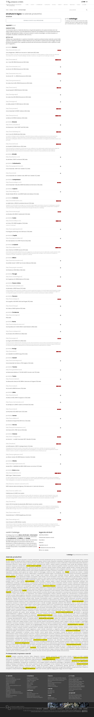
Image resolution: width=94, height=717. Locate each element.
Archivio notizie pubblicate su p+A (13, 685)
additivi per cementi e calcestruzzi (64, 618)
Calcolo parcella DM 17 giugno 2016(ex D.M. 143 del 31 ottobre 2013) (76, 682)
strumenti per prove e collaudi (62, 646)
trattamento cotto (11, 658)
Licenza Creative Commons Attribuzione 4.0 (71, 710)
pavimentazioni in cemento (80, 633)
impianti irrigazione (50, 569)
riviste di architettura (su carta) (47, 661)
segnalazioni (53, 709)
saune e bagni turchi (37, 575)
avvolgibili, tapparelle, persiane (54, 603)
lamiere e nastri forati (30, 621)
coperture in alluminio (22, 587)
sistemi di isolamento (30, 615)
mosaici (48, 656)
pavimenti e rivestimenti (73, 630)
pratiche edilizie (75, 662)
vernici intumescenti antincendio (45, 612)
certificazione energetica (32, 686)
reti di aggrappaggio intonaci (39, 624)
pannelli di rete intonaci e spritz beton (44, 609)
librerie (42, 563)
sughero (38, 580)
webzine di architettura (64, 661)
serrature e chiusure (82, 606)
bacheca (72, 4)
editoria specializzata (75, 576)
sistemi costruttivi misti (34, 649)
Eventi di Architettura (10, 678)
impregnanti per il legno (40, 617)
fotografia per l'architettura (28, 662)
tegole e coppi (68, 589)
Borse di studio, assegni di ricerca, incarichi (57, 679)
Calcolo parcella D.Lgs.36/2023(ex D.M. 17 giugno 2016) (75, 680)
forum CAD (29, 692)
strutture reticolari (36, 650)
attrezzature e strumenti (80, 640)
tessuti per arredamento (19, 566)
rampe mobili (74, 643)
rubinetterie (85, 573)
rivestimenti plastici (45, 610)
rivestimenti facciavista (70, 570)
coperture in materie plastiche (47, 587)
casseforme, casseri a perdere (56, 647)
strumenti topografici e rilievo (21, 647)
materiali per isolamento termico (52, 613)
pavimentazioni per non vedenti (79, 637)
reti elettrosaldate (53, 624)
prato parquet (35, 570)
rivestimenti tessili (56, 610)
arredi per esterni (46, 566)
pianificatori (55, 667)
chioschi (85, 566)
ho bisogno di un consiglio (33, 679)
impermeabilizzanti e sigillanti (14, 613)
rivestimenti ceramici (21, 610)
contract (78, 561)
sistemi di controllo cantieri (76, 600)
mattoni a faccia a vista (70, 626)
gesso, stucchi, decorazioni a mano (63, 607)
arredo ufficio (79, 559)
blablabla (29, 685)
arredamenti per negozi (68, 559)
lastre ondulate (48, 589)
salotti (24, 564)
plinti (26, 649)
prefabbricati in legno (45, 570)
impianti (8, 592)
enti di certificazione (25, 659)
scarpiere (29, 564)
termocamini (47, 601)
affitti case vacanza (41, 668)
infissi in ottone (32, 604)
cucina (24, 590)
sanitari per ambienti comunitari (20, 575)
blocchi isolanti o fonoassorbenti (29, 626)
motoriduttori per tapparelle (61, 604)
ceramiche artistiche (23, 656)
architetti (8, 665)
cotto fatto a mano (62, 576)
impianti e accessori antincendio (35, 596)
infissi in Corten (15, 604)
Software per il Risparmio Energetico (35, 697)
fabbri (31, 656)
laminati (82, 590)
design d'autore (15, 563)
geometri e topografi (75, 665)
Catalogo (8, 688)
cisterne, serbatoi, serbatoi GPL (60, 593)
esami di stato (30, 684)
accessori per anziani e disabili (79, 572)
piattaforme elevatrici (64, 643)
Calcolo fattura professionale (75, 678)
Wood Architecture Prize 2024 (75, 698)
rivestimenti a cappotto (53, 629)
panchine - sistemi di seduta (74, 569)
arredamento (10, 559)
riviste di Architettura (48, 659)
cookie (80, 709)
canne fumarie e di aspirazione (25, 593)
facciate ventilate (58, 626)
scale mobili (22, 644)
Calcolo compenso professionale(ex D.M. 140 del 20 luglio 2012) (76, 684)
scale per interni (30, 644)
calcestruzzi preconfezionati (35, 620)
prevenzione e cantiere (40, 640)
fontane (59, 567)
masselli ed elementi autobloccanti (71, 632)
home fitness (77, 573)
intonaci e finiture (30, 607)
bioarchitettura (10, 576)
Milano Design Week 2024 (74, 697)
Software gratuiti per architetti (33, 696)
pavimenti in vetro (41, 638)
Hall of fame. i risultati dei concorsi (13, 691)
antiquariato (36, 559)
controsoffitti (49, 607)
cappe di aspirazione (45, 590)
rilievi (27, 664)
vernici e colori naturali (17, 581)
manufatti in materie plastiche (53, 623)
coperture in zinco (83, 587)
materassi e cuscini (55, 563)
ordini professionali (37, 659)
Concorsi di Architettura (11, 680)
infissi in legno (24, 604)
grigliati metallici (26, 569)
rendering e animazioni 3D (17, 664)
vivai (63, 572)
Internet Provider (39, 581)
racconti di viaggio (67, 668)
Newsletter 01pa (51, 692)
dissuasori (44, 567)
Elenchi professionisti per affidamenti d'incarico (56, 681)
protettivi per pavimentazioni (23, 640)
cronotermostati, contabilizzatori (40, 595)
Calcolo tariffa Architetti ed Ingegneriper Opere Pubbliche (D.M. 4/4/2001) (77, 686)
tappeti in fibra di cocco (48, 580)
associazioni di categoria (13, 659)
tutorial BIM (71, 690)
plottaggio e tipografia (63, 662)
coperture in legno (34, 587)
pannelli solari (60, 578)
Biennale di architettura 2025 (75, 695)
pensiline (23, 570)
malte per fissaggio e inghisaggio (78, 621)
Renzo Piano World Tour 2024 (75, 696)
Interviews (8, 694)
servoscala (38, 644)
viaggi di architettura (31, 680)
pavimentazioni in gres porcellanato (50, 635)
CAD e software (29, 581)
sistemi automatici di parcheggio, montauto (54, 644)
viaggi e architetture (29, 668)
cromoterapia (58, 573)
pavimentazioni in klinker (67, 635)
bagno (67, 572)
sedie (34, 564)
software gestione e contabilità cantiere (56, 584)
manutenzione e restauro (44, 615)
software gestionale (38, 584)
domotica (71, 595)
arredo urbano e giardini (33, 566)
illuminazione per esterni (38, 569)
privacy (75, 709)
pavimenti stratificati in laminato (56, 638)
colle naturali (41, 576)
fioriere (54, 567)
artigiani (8, 656)
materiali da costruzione (46, 618)
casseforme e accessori (12, 641)
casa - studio (30, 683)
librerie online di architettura (28, 661)
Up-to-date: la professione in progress (14, 693)
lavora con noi (68, 709)
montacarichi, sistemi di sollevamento (46, 643)
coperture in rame (62, 587)
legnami (57, 621)
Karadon (37, 632)
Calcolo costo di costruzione (75, 688)
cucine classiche (55, 590)
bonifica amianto (57, 615)
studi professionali (82, 664)
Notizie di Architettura (10, 681)
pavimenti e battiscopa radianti (73, 578)
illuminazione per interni (34, 563)
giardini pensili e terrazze (73, 567)
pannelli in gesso (62, 627)
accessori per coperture (63, 586)
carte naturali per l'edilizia (23, 576)
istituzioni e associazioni (81, 658)
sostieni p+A (60, 709)
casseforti (53, 561)
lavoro (66, 4)
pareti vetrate (41, 629)
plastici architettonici (51, 662)
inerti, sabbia (19, 621)
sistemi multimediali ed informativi (34, 601)
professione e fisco (31, 688)
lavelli (86, 590)
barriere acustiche (68, 566)
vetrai (33, 658)
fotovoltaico (84, 576)
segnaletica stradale (12, 572)
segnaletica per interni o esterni (45, 564)
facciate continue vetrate (46, 626)
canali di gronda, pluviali (77, 586)
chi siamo (39, 709)
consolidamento (70, 647)
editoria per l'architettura (72, 659)
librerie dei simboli (31, 694)
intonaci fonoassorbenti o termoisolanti (22, 609)
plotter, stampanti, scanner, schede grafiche (28, 646)
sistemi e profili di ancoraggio (69, 629)
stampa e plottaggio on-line (46, 664)
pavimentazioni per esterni (13, 570)
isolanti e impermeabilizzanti (64, 612)
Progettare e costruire (10, 690)
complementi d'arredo (70, 561)
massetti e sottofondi (68, 623)
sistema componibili (60, 564)
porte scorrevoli (44, 606)
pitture (57, 609)
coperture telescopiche (24, 589)
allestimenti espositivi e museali (23, 559)
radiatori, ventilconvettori (20, 600)
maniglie (47, 563)
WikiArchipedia (51, 697)
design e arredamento (56, 665)
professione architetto (14, 4)
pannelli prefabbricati (19, 629)
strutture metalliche (75, 649)
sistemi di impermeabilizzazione (15, 615)
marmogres (56, 632)
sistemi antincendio (32, 600)
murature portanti (22, 627)
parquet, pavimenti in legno (31, 633)
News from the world (10, 689)
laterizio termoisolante (48, 621)
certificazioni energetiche (13, 662)
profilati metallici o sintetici (22, 624)
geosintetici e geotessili (81, 612)
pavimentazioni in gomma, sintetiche (30, 635)
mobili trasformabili (73, 563)
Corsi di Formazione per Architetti (13, 679)
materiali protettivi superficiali (55, 617)
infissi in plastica (41, 604)
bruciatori (80, 592)
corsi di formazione (51, 576)
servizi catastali (33, 664)
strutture (33, 647)
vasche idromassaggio (81, 575)
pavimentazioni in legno (81, 635)
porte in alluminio (18, 606)
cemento (54, 620)
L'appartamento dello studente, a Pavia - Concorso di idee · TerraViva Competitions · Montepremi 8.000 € (30, 1)
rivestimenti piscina (82, 570)
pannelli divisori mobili (50, 627)
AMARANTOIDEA (10, 28)
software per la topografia (23, 586)
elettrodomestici (74, 590)
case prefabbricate (42, 647)
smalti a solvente (67, 610)
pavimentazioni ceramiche (47, 633)
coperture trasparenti (37, 589)
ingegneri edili (41, 667)
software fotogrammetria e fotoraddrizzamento (19, 584)
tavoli (68, 564)
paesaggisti (48, 667)
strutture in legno (49, 649)
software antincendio (73, 581)
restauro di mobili (77, 656)
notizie (54, 4)
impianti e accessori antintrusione (53, 596)
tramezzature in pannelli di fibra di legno (28, 630)
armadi (42, 559)
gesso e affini (12, 621)
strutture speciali (46, 650)
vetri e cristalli (15, 607)
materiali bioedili (10, 578)
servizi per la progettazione (80, 661)
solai (42, 649)
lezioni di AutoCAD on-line (32, 693)
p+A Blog (8, 686)
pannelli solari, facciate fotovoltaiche (36, 598)
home (27, 4)
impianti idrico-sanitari (19, 598)
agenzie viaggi (51, 668)
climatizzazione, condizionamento (78, 593)
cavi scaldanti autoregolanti (42, 593)
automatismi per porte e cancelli (36, 603)
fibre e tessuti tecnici (63, 620)
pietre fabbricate (70, 638)
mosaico (20, 633)
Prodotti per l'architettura (11, 695)
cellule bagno (32, 573)
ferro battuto (23, 563)
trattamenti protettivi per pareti (15, 612)
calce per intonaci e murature (19, 620)
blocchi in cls (16, 626)
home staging (40, 662)
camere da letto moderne (23, 561)
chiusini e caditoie (11, 567)
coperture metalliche (11, 589)
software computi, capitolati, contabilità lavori (75, 583)
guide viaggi (58, 668)
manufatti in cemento (12, 623)
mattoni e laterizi (79, 623)
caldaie (86, 592)
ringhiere (80, 643)
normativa (53, 578)
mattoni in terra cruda (43, 578)
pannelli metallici (73, 627)
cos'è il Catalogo (12, 532)
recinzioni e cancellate (57, 570)
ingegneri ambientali (30, 667)
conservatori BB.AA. (30, 665)
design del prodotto (42, 665)
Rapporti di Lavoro (52, 685)
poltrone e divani (17, 564)
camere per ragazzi (36, 561)
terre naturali (58, 580)
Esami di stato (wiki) (52, 699)
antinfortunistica (67, 640)
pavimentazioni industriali (62, 637)
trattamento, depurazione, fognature (61, 601)
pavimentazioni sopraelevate (14, 638)
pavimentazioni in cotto (12, 635)
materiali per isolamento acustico (32, 613)
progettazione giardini (65, 667)
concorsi (47, 4)
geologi (66, 665)
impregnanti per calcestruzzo (25, 617)
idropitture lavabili (78, 607)
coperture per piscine (35, 567)
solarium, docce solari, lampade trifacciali (56, 575)
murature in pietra (11, 627)
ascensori (32, 643)
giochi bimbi (84, 567)
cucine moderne (65, 590)
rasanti (13, 610)
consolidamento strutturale (70, 615)
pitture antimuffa (68, 617)
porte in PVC (35, 606)
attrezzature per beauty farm (14, 573)
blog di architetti (60, 659)
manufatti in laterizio (39, 623)
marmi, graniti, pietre (46, 632)
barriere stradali (78, 566)
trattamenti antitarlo (68, 580)
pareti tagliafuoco (31, 629)
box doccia (25, 573)
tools (78, 4)
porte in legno (28, 606)
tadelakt (85, 656)
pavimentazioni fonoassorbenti (63, 633)
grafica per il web (19, 667)
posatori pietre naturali (64, 656)
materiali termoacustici (68, 613)
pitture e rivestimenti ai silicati (68, 609)
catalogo (12, 6)
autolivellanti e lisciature (22, 632)
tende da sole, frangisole (53, 572)
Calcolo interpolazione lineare (75, 689)
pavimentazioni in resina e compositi (44, 637)
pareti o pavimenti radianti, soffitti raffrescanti (61, 598)
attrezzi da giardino (57, 566)
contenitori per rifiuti (22, 567)
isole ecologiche (60, 569)
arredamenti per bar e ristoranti (53, 559)
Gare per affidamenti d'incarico (54, 682)
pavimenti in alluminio (29, 638)
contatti (85, 709)
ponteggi (42, 641)
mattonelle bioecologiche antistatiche (26, 578)
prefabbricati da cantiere (52, 641)
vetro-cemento (62, 624)
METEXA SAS (9, 37)
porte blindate (84, 604)
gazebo (64, 567)
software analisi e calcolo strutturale (55, 581)
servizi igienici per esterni (26, 572)
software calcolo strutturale (54, 583)
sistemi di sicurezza (75, 641)
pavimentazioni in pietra (26, 637)
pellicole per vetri (74, 604)
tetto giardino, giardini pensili (14, 590)
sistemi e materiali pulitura (30, 618)
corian (32, 632)
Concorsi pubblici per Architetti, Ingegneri (57, 678)
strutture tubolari (56, 650)
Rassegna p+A (9, 696)
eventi (32, 4)
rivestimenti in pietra (33, 610)
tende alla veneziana (77, 564)
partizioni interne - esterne (75, 624)
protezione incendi (79, 617)
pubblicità (45, 709)
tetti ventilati (84, 589)
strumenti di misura (47, 646)
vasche (72, 575)
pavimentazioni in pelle (12, 637)
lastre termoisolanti (58, 589)
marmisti (42, 656)
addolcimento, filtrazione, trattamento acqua (24, 592)
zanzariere (22, 607)
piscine (28, 570)
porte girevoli (9, 606)
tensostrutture (76, 589)
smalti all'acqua (76, 610)
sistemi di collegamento (22, 643)
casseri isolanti (47, 620)
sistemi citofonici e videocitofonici (48, 600)
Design (7, 684)
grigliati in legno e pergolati (13, 569)
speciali (84, 4)
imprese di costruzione (52, 658)
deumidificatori (64, 595)
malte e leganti (64, 621)
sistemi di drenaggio (40, 572)
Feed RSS (50, 693)
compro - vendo (30, 681)
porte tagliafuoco (54, 606)
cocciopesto (34, 576)
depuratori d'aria (54, 595)
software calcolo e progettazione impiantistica (33, 583)
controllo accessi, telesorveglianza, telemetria (18, 595)
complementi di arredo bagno (45, 573)
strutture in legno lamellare (61, 649)
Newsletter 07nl (51, 690)
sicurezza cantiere (65, 641)
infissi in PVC (50, 604)
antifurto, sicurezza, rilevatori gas (46, 592)
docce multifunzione (67, 573)
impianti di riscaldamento (18, 596)
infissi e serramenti (77, 601)
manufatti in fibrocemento (26, 623)
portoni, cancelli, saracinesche (67, 606)
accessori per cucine (32, 590)
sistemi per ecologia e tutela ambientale (24, 580)
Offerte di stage (51, 684)
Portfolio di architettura (53, 686)
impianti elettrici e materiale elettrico (73, 596)
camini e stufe (46, 561)
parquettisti (54, 656)
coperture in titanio (72, 587)
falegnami (36, 656)
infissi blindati (67, 603)
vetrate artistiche (40, 658)
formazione (39, 4)
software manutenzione (73, 584)
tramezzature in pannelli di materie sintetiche (52, 630)
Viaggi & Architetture (10, 683)
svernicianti (85, 610)
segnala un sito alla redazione (33, 20)
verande (8, 607)
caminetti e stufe (11, 593)
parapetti (85, 569)
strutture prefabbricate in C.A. (23, 650)
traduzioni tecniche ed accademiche (65, 664)
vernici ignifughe (30, 612)
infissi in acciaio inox (77, 603)
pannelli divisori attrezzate (35, 627)
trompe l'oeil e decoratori (24, 658)
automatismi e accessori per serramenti (66, 592)
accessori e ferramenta (19, 603)
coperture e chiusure (49, 586)
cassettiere (60, 561)
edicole (49, 567)
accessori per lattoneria (55, 640)
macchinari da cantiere (26, 641)
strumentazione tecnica (73, 644)
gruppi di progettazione (32, 678)
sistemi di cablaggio (63, 600)
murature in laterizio (82, 626)
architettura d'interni (18, 665)
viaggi (59, 4)
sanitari (8, 575)
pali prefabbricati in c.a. (18, 649)
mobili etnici (64, 563)
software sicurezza (37, 586)
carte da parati (41, 607)
